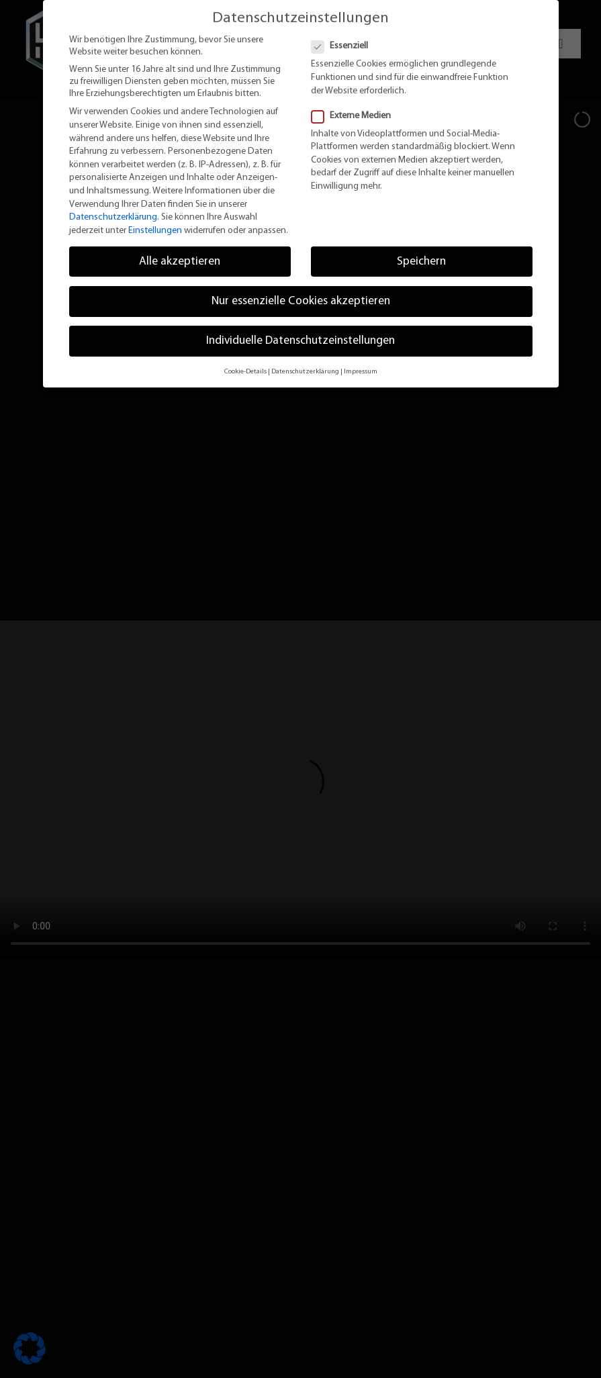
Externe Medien (356, 116)
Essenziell (345, 46)
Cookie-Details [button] (245, 371)
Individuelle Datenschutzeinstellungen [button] (300, 341)
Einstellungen (155, 231)
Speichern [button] (421, 261)
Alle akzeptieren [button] (179, 261)
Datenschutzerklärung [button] (305, 371)
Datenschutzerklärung (113, 217)
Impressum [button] (360, 371)
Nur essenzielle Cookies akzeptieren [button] (301, 301)
